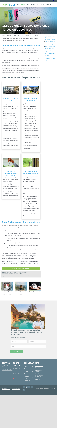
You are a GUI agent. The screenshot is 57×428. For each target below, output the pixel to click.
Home (25, 275)
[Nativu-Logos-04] (6, 362)
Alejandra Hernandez (7, 272)
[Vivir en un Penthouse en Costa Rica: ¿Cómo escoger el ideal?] (21, 282)
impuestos (16, 273)
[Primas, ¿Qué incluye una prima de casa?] (35, 282)
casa (7, 273)
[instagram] (27, 387)
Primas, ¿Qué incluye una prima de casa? (34, 292)
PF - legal (20, 273)
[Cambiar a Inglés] (53, 1)
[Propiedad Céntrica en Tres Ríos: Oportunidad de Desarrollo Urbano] (7, 282)
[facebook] (24, 387)
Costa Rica (11, 273)
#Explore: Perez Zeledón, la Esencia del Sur (50, 58)
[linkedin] (24, 390)
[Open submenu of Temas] (32, 371)
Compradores (10, 275)
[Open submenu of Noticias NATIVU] (32, 377)
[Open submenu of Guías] (32, 366)
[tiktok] (29, 387)
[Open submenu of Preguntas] (32, 374)
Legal (28, 275)
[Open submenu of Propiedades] (32, 381)
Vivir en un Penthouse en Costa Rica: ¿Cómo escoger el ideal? (21, 293)
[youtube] (32, 387)
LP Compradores (33, 275)
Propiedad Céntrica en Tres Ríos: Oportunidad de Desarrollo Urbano (7, 293)
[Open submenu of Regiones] (32, 369)
